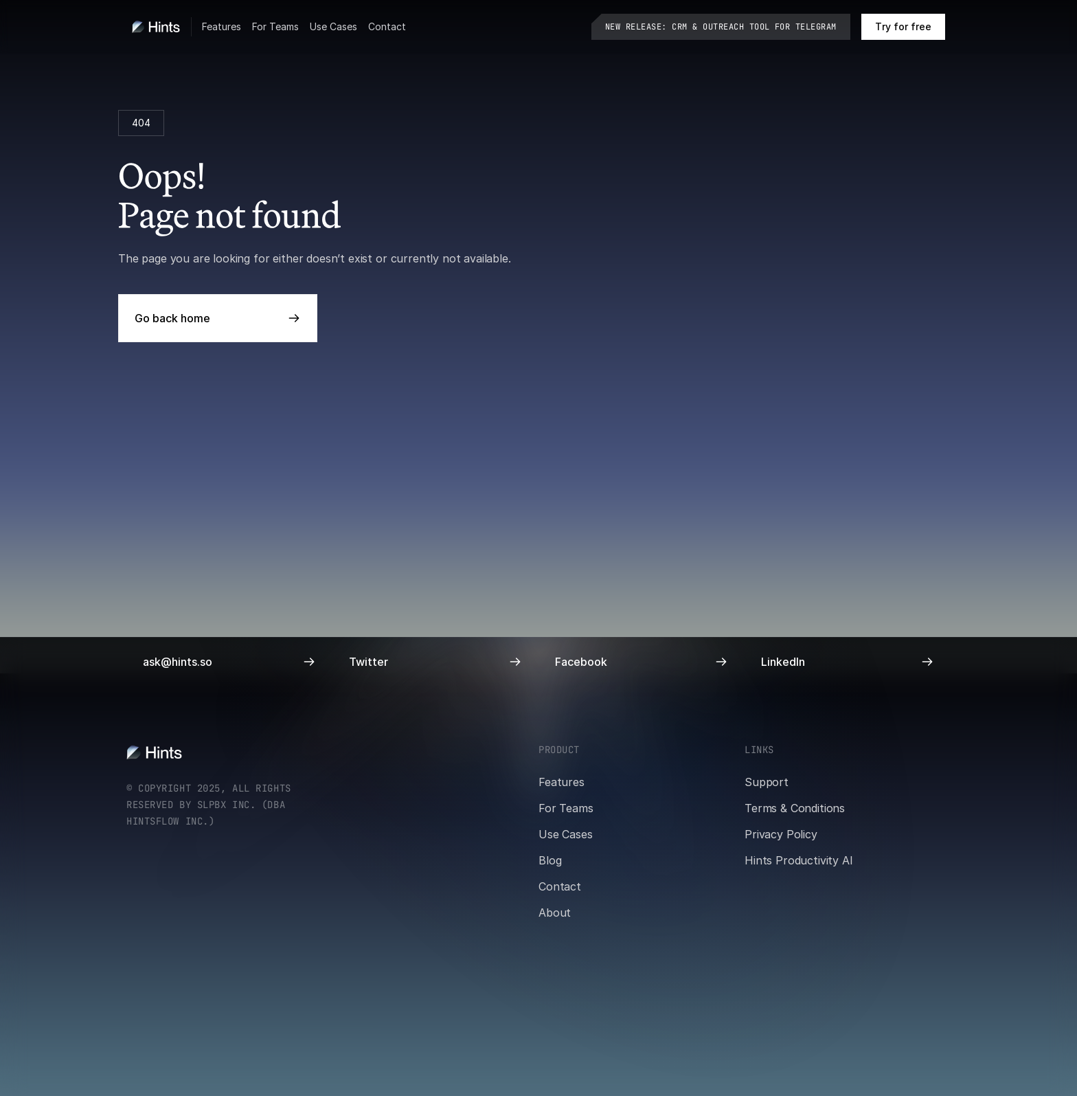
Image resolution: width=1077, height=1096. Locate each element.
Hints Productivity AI (799, 860)
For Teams (275, 26)
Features (221, 26)
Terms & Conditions (795, 808)
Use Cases (333, 26)
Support (767, 782)
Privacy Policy (781, 834)
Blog (549, 860)
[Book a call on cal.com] (903, 27)
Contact (387, 26)
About (554, 912)
